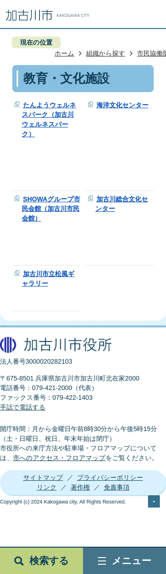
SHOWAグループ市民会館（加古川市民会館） (51, 208)
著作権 (80, 487)
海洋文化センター (122, 105)
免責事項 (116, 487)
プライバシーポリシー (110, 477)
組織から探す (105, 53)
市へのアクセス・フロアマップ (59, 457)
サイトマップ (43, 477)
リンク (47, 487)
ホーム (64, 53)
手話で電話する (23, 407)
